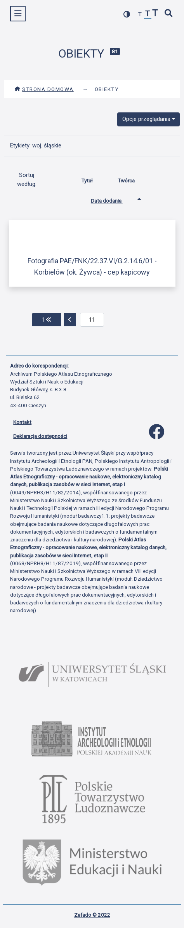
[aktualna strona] (92, 320)
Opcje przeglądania (146, 119)
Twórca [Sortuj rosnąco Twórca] (133, 179)
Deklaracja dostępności (40, 436)
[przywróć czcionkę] (148, 14)
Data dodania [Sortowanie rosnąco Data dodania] (112, 199)
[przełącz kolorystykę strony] (127, 14)
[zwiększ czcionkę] (155, 13)
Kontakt (22, 422)
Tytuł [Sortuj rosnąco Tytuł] (93, 179)
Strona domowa (44, 89)
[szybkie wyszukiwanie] (169, 13)
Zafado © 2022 (92, 915)
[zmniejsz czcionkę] (140, 14)
